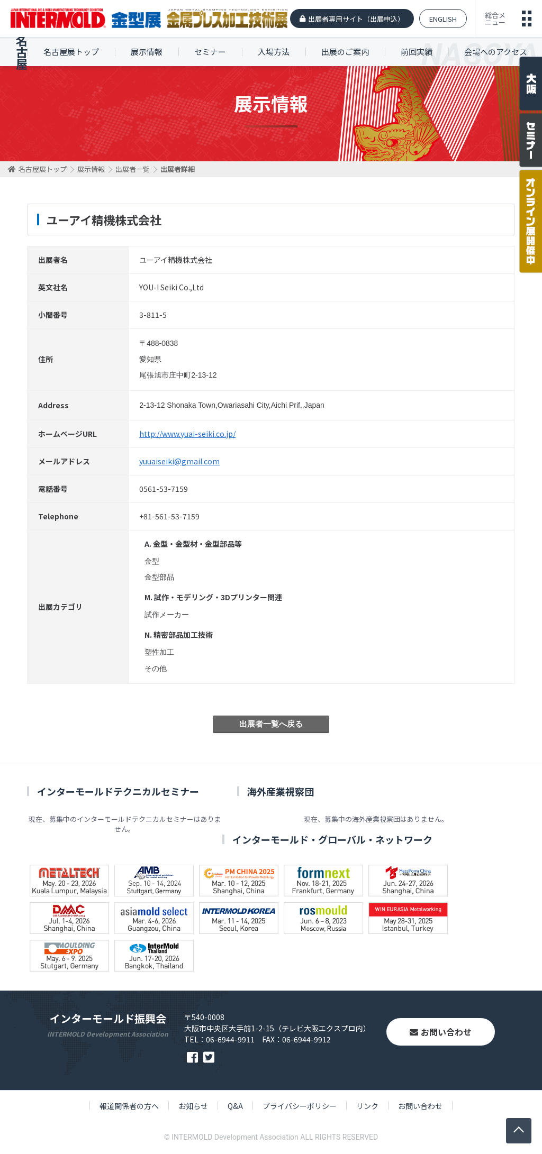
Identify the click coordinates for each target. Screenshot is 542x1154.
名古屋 (22, 51)
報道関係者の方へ (129, 1106)
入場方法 (274, 52)
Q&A (235, 1106)
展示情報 (146, 52)
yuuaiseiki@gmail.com (179, 461)
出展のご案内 (345, 52)
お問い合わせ (441, 1031)
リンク (367, 1106)
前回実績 (416, 52)
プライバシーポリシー (300, 1106)
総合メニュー (495, 18)
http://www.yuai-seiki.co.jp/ (187, 433)
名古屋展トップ (71, 52)
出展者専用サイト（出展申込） (356, 19)
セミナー (210, 52)
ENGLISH (443, 19)
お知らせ (193, 1106)
